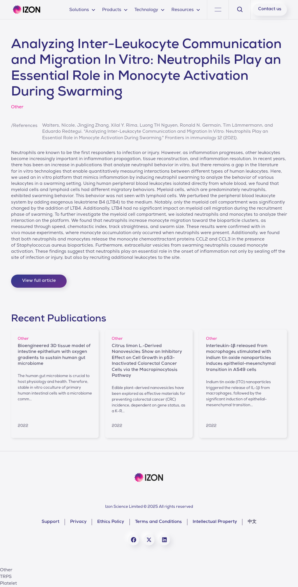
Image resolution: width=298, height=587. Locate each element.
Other (6, 570)
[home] (26, 9)
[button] (82, 9)
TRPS (6, 577)
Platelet (8, 583)
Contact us (269, 9)
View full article (39, 281)
